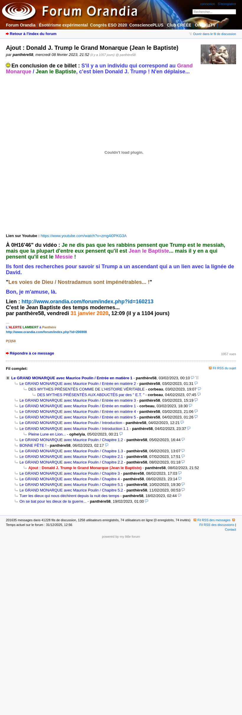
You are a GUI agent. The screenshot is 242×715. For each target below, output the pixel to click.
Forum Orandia (20, 25)
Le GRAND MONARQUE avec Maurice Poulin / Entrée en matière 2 (77, 383)
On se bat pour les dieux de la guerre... (52, 501)
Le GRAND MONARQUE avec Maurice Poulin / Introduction (70, 423)
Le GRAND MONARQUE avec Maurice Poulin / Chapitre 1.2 (71, 440)
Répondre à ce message (32, 353)
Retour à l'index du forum (33, 34)
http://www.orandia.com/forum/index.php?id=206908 (46, 332)
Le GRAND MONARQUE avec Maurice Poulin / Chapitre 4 (69, 479)
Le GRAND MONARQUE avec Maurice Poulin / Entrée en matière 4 (77, 411)
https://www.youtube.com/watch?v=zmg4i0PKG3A (84, 236)
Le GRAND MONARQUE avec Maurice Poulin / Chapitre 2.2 (71, 462)
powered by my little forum (121, 536)
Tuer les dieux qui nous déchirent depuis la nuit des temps (69, 496)
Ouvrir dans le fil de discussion (212, 34)
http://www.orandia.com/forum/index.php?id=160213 (87, 301)
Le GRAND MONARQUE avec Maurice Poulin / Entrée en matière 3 (77, 400)
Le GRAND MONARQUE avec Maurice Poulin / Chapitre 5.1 (71, 484)
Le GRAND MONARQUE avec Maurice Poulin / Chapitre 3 (69, 473)
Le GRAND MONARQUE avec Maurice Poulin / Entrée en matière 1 (72, 378)
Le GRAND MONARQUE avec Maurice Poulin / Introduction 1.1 (74, 428)
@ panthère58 (126, 55)
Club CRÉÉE (179, 25)
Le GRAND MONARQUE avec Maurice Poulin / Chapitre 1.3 (71, 451)
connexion (207, 4)
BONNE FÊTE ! (32, 445)
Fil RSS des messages (212, 520)
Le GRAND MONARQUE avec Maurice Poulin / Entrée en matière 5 (77, 417)
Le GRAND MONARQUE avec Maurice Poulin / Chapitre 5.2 (71, 490)
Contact (230, 529)
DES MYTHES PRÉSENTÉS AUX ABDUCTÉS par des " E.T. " (90, 395)
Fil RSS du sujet (224, 368)
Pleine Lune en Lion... (47, 434)
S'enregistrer (227, 4)
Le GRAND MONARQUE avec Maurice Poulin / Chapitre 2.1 (71, 456)
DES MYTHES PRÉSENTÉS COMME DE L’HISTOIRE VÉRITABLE (86, 389)
